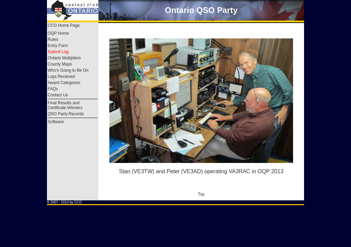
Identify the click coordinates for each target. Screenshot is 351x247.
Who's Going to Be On (68, 70)
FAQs (53, 88)
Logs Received (61, 76)
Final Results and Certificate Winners (65, 105)
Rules (53, 39)
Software (56, 121)
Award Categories (64, 82)
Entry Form (58, 45)
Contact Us (58, 95)
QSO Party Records (66, 113)
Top (201, 194)
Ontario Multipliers (64, 58)
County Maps (60, 64)
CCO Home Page (64, 25)
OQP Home (58, 33)
